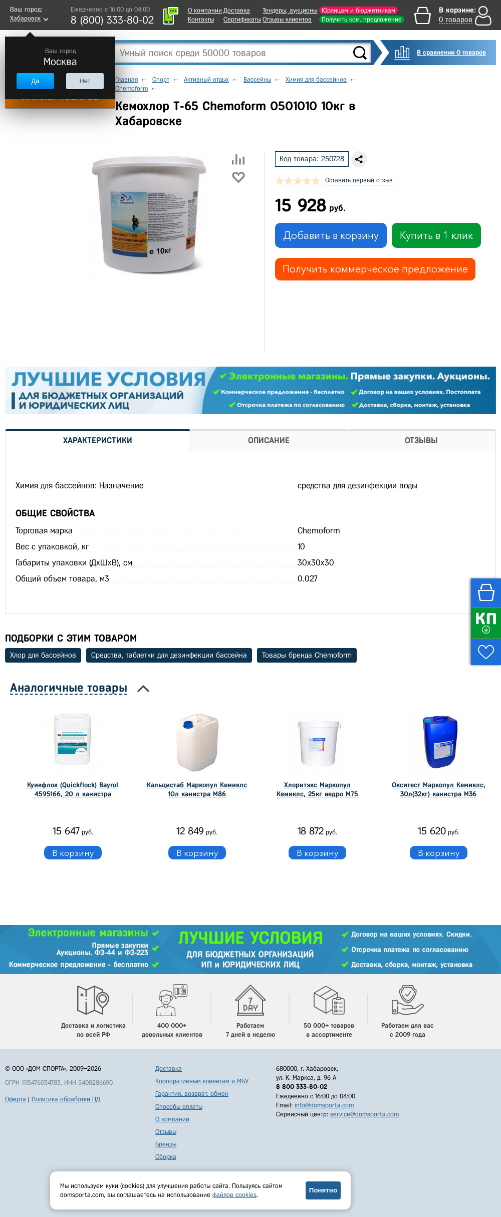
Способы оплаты (178, 1106)
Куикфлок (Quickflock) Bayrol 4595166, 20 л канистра (72, 789)
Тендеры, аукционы (290, 10)
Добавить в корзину (331, 235)
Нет (84, 81)
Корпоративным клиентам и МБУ (201, 1081)
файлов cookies (234, 1194)
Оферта (15, 1099)
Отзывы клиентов (287, 19)
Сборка (165, 1156)
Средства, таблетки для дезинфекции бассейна (169, 655)
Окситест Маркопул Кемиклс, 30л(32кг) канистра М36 (438, 789)
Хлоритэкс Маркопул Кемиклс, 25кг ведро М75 (317, 789)
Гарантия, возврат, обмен (191, 1093)
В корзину (73, 852)
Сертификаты (242, 19)
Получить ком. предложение (362, 19)
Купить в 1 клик (436, 235)
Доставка (236, 10)
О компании (205, 10)
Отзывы (165, 1131)
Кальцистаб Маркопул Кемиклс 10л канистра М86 (197, 789)
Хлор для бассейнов (43, 655)
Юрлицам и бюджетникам (358, 10)
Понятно (323, 1190)
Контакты (201, 19)
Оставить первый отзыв (359, 180)
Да (35, 81)
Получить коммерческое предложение (375, 269)
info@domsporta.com (324, 1105)
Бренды (165, 1144)
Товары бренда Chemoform (307, 655)
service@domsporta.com (364, 1114)
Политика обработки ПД (66, 1099)
